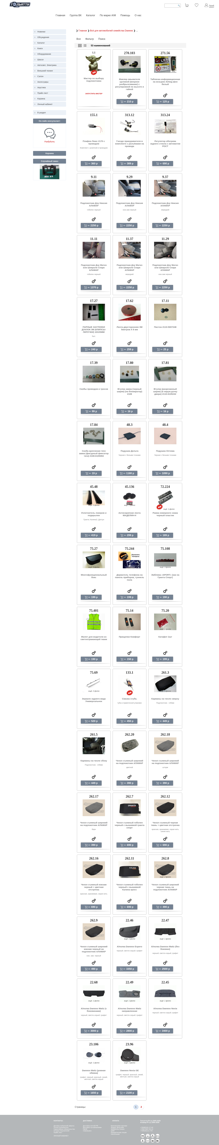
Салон (40, 76)
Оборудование (44, 54)
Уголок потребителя (61, 1127)
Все (78, 39)
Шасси (40, 59)
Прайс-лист (42, 93)
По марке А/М (108, 15)
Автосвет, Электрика (47, 65)
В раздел (41, 112)
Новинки (41, 32)
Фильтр (89, 39)
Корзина (41, 99)
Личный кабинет (44, 104)
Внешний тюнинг (45, 71)
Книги (40, 48)
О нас (138, 15)
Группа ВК (76, 15)
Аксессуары (42, 82)
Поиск (101, 39)
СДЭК (85, 1129)
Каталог (91, 15)
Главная (60, 15)
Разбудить (49, 142)
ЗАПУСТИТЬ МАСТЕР (93, 93)
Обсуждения (43, 37)
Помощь (125, 15)
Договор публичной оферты (64, 1126)
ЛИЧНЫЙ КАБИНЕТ (61, 1136)
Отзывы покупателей (61, 1131)
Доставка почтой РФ (90, 1126)
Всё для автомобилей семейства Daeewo (112, 30)
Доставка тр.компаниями (92, 1127)
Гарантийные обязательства (64, 1129)
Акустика (41, 87)
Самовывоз (87, 1131)
